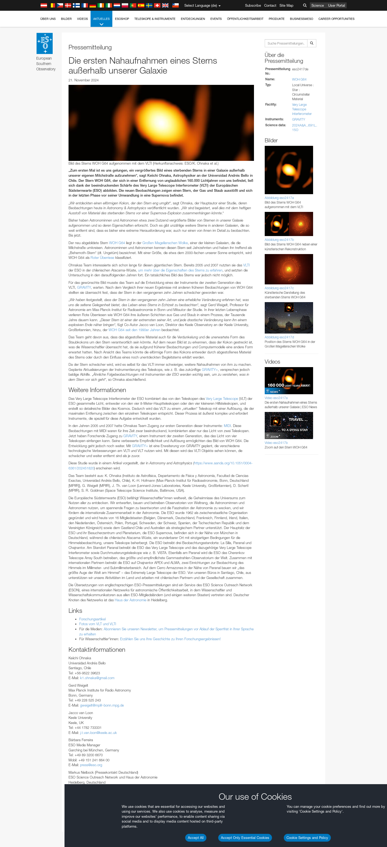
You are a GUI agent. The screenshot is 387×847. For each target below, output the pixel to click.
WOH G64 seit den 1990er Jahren (134, 330)
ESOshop (122, 19)
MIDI (227, 426)
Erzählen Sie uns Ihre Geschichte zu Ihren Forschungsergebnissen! (170, 639)
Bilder (66, 19)
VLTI (246, 265)
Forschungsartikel (92, 619)
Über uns (48, 19)
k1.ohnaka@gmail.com (97, 678)
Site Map (286, 5)
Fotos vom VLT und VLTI (97, 624)
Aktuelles (101, 22)
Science (317, 5)
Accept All (196, 837)
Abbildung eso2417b (279, 240)
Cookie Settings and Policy (307, 837)
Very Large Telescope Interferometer (302, 109)
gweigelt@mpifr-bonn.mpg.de (102, 705)
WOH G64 (117, 243)
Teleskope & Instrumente (154, 19)
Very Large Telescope (222, 398)
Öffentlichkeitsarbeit (245, 19)
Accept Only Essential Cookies (245, 837)
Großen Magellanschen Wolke (165, 243)
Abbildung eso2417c (279, 288)
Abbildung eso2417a (279, 198)
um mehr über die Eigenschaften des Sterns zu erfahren (180, 270)
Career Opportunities (336, 19)
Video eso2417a (276, 398)
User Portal (336, 5)
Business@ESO (301, 19)
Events (216, 19)
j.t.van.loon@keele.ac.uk (98, 732)
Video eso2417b (276, 443)
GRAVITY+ (210, 369)
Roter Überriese (102, 257)
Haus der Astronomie (130, 600)
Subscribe (253, 5)
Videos (82, 19)
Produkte (277, 19)
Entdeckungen (193, 19)
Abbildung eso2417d (279, 337)
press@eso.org (91, 765)
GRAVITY (84, 287)
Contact (270, 5)
